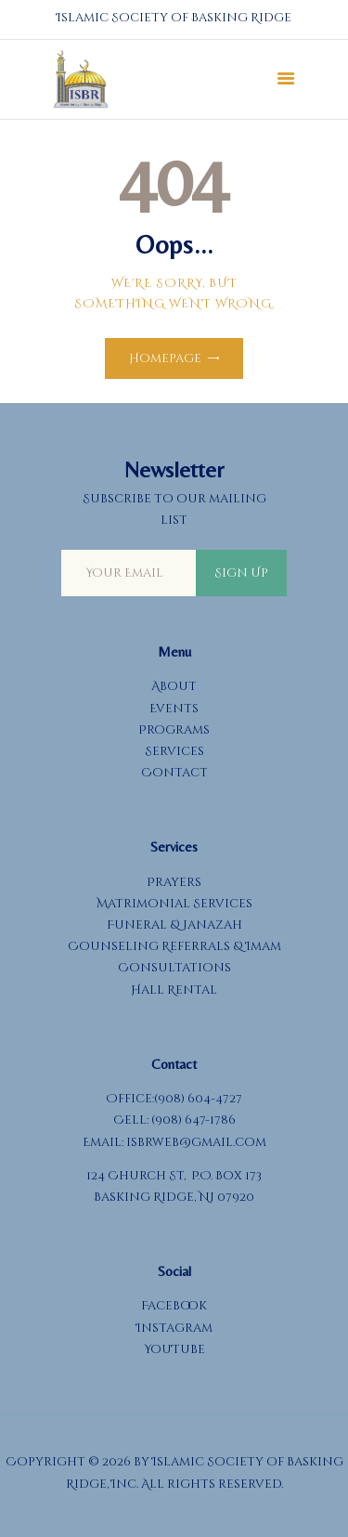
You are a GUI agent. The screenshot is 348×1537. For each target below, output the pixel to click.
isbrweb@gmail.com (196, 1142)
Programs (174, 730)
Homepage (165, 358)
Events (174, 708)
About (174, 686)
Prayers (174, 882)
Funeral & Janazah (174, 925)
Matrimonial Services (174, 903)
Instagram (174, 1328)
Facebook (174, 1305)
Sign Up (241, 573)
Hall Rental (174, 990)
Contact (174, 772)
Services (174, 751)
